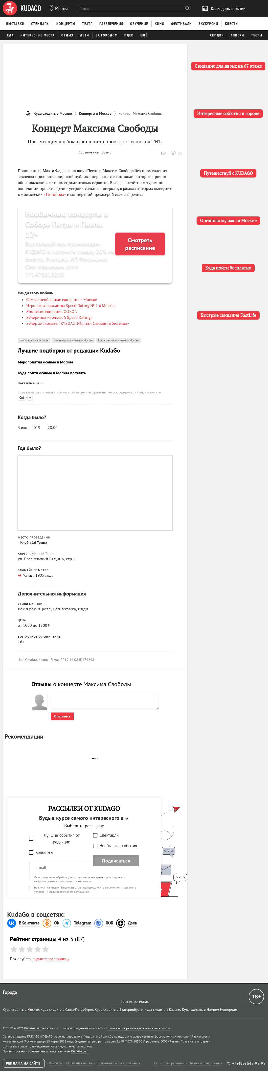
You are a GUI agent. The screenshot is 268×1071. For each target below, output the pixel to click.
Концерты (44, 852)
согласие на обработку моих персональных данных (73, 877)
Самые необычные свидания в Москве (61, 299)
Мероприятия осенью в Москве (45, 361)
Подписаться (116, 861)
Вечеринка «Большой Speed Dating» (59, 317)
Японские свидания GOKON (51, 311)
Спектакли (109, 835)
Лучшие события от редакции (62, 839)
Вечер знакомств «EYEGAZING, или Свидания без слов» (77, 323)
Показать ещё (30, 383)
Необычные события (118, 845)
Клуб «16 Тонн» (33, 542)
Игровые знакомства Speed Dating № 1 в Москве (70, 305)
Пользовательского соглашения (69, 891)
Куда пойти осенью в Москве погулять (52, 372)
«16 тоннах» (55, 194)
